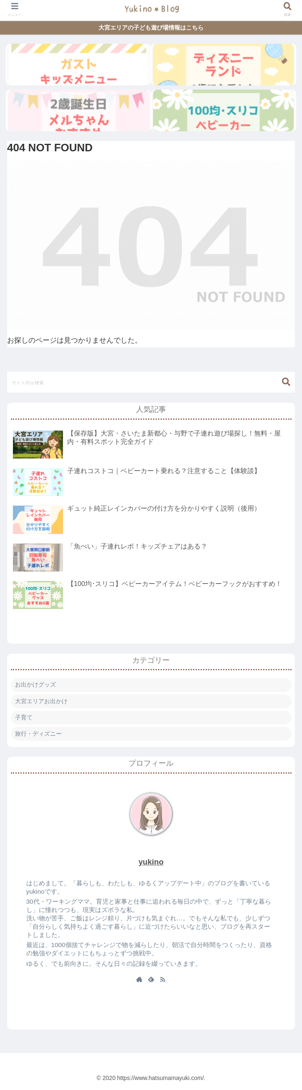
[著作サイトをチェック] (139, 980)
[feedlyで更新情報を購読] (151, 980)
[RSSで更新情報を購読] (163, 980)
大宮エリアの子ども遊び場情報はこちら (151, 27)
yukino (151, 861)
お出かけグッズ (35, 684)
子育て (24, 717)
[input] (151, 382)
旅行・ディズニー (38, 733)
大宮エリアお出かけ (41, 701)
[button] (286, 382)
